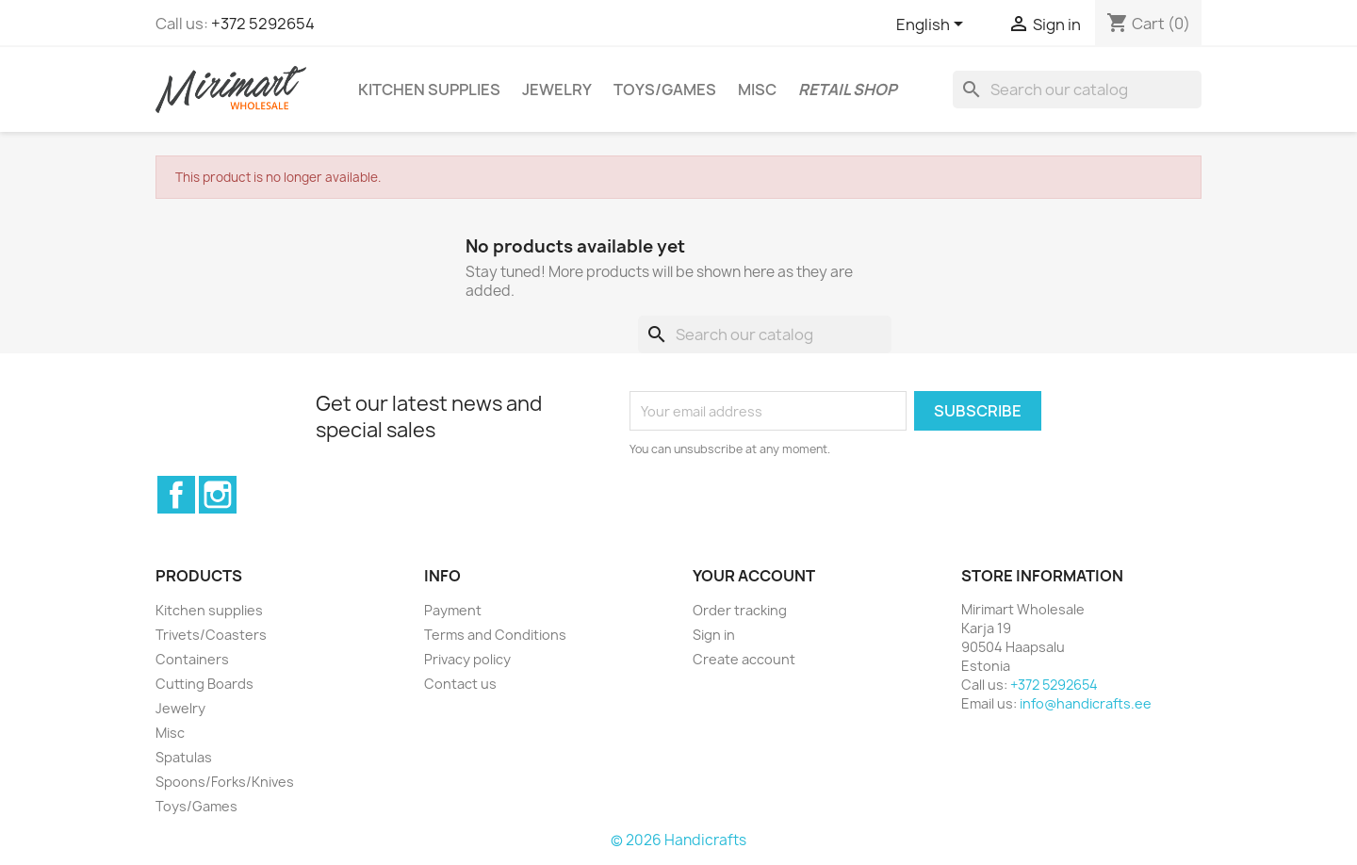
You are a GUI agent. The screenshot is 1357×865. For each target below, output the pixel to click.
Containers (192, 659)
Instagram (218, 495)
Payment (453, 610)
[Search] (1077, 89)
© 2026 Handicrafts (678, 840)
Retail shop (847, 89)
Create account (744, 659)
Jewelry (557, 89)
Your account (754, 575)
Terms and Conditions (495, 635)
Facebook (176, 495)
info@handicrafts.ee (1086, 703)
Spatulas (183, 757)
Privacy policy (467, 659)
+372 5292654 (263, 23)
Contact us (460, 684)
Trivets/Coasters (211, 635)
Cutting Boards (204, 684)
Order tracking (740, 610)
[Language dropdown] (933, 25)
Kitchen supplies (429, 89)
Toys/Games (664, 89)
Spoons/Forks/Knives (224, 782)
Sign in (714, 635)
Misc (757, 89)
